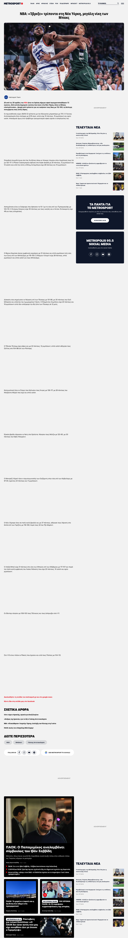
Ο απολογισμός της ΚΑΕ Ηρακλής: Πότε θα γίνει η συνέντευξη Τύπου (91, 134)
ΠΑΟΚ (32, 3)
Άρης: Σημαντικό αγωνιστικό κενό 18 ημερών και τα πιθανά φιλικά (92, 184)
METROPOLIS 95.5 (85, 3)
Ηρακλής (44, 3)
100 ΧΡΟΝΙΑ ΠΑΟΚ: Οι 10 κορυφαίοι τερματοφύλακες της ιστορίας (56, 904)
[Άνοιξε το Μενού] (122, 3)
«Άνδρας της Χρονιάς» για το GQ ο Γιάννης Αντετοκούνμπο (25, 719)
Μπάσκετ (74, 3)
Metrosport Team (14, 97)
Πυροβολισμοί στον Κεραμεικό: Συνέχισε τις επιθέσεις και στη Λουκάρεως (93, 154)
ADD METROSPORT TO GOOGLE (59, 752)
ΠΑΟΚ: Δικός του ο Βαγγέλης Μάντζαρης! (18, 728)
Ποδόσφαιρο (64, 3)
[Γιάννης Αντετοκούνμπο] (36, 742)
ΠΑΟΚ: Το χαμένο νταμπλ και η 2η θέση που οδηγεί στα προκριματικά (20, 903)
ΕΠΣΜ (52, 3)
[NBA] (8, 742)
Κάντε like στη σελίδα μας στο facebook (19, 701)
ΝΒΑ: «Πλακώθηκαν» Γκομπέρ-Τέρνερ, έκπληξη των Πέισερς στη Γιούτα (30, 723)
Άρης (38, 3)
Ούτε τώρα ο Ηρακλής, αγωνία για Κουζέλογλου (21, 714)
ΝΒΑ (26, 102)
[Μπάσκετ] (18, 742)
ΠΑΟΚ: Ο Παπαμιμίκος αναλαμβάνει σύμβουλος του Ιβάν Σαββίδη (93, 174)
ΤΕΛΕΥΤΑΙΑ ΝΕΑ (88, 127)
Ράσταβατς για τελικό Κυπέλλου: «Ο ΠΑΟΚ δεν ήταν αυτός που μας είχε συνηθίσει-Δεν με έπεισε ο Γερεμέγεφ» (22, 924)
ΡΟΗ (56, 3)
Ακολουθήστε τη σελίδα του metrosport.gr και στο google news (28, 697)
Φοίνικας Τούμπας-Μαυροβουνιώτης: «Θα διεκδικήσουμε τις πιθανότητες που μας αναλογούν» (93, 144)
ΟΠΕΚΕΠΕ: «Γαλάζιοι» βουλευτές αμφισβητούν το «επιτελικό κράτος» (91, 164)
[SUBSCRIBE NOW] (100, 220)
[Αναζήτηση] (107, 3)
